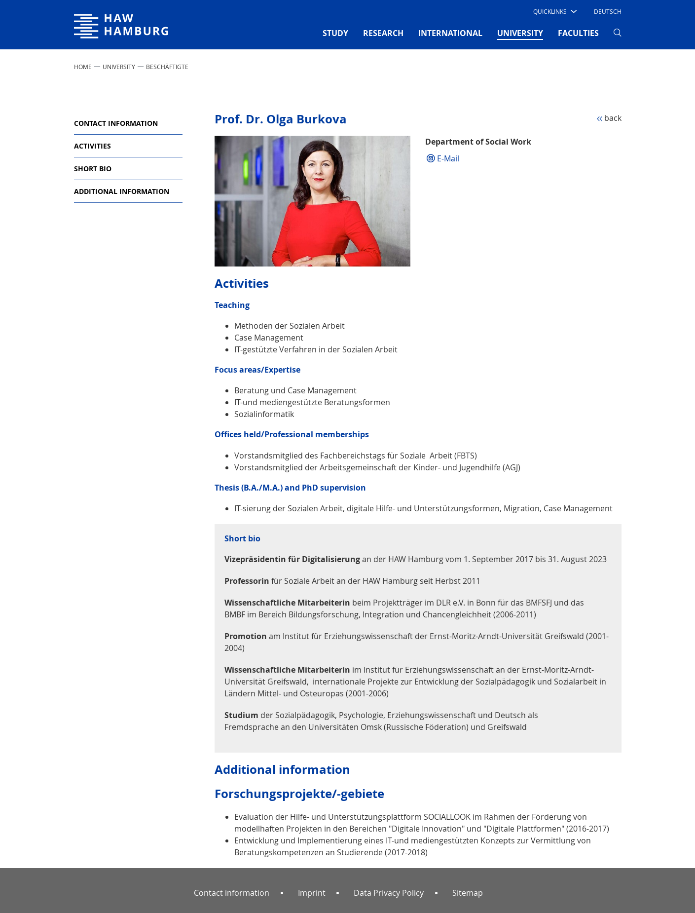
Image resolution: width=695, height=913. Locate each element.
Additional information (121, 191)
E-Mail (448, 158)
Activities (92, 146)
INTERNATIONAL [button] (450, 33)
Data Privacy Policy (389, 892)
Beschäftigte (167, 67)
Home (83, 67)
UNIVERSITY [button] (520, 32)
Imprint (312, 892)
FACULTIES (578, 33)
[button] (554, 11)
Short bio (92, 168)
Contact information (116, 123)
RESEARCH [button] (383, 33)
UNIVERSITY (119, 67)
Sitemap (467, 892)
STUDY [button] (335, 33)
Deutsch (608, 11)
